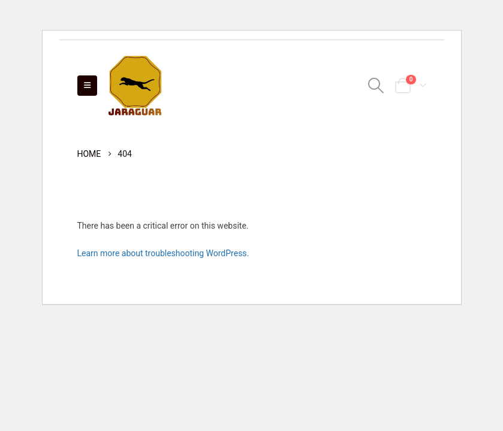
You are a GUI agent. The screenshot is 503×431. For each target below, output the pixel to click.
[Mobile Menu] (87, 85)
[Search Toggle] (375, 85)
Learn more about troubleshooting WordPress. (163, 253)
